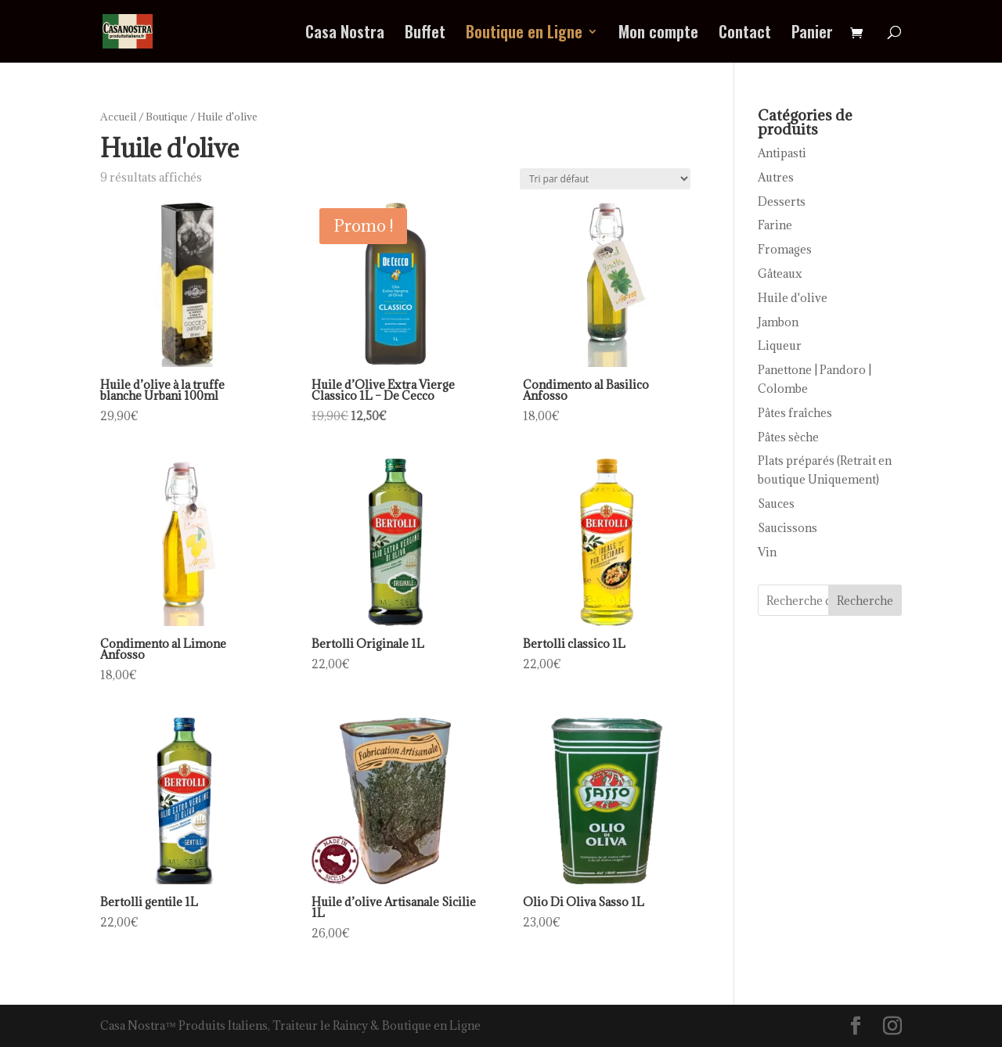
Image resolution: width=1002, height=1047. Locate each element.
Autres (776, 177)
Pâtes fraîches (795, 412)
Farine (775, 225)
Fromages (785, 249)
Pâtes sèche (788, 437)
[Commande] (605, 178)
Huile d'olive (792, 297)
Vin (767, 552)
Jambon (778, 322)
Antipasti (782, 153)
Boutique (167, 117)
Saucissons (787, 527)
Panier (812, 34)
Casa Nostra (344, 34)
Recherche (865, 600)
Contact (745, 34)
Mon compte (658, 34)
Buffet (425, 34)
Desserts (782, 201)
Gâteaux (780, 273)
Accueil (118, 117)
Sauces (776, 503)
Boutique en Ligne (524, 34)
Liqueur (780, 345)
